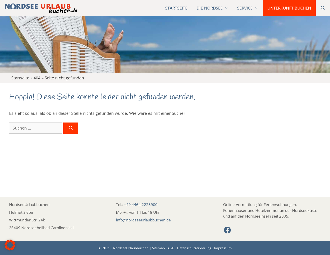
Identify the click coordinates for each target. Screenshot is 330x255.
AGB (170, 248)
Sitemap (158, 248)
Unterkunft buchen (289, 8)
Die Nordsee (215, 8)
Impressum (223, 248)
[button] (10, 245)
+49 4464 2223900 (141, 204)
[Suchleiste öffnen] (323, 8)
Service (250, 8)
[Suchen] (70, 128)
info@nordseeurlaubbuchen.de (143, 220)
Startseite (176, 8)
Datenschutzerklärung (194, 248)
